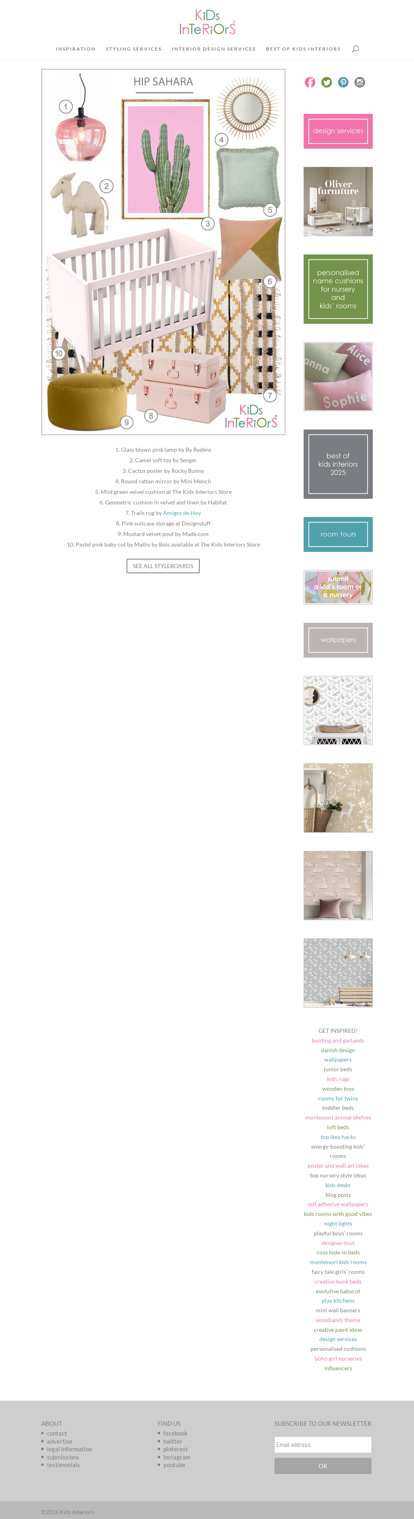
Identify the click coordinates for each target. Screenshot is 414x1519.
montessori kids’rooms (338, 1261)
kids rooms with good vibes (338, 1213)
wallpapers (338, 1059)
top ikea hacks (338, 1136)
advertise (59, 1441)
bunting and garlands (338, 1040)
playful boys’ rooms (338, 1233)
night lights (338, 1223)
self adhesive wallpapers (338, 1204)
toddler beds (338, 1107)
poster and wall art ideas (338, 1165)
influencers (338, 1368)
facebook (175, 1433)
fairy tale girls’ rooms (338, 1271)
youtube (174, 1464)
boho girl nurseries (338, 1358)
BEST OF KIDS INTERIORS (303, 49)
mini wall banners (338, 1310)
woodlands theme (338, 1319)
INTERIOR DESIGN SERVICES (214, 49)
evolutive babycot (338, 1291)
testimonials (63, 1464)
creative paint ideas (338, 1329)
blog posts (338, 1194)
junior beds (338, 1069)
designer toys (338, 1242)
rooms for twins (338, 1098)
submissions (63, 1457)
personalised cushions (338, 1348)
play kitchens (338, 1300)
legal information (69, 1449)
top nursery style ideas (338, 1175)
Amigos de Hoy (182, 512)
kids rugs (338, 1078)
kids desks (338, 1184)
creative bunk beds (338, 1281)
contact (57, 1433)
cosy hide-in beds (338, 1252)
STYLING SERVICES (134, 49)
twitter (172, 1441)
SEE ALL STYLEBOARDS (163, 565)
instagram (176, 1457)
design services (338, 1338)
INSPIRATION (76, 49)
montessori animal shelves (338, 1117)
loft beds (338, 1127)
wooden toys (338, 1088)
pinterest (175, 1449)
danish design (338, 1050)
